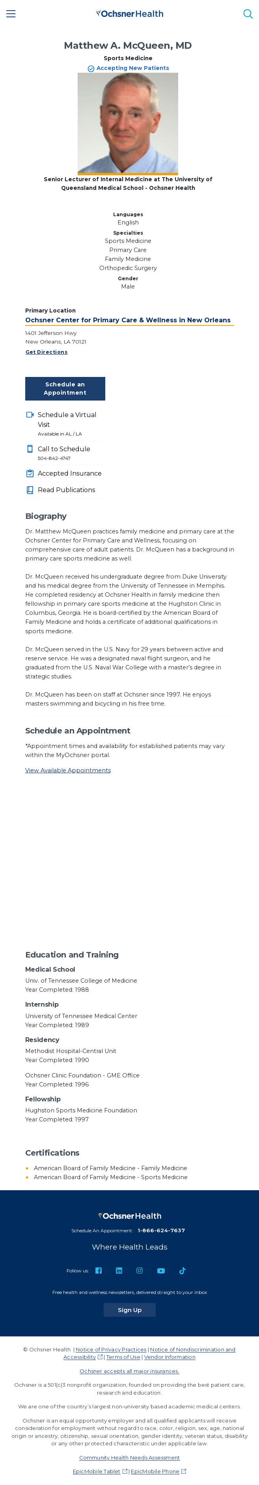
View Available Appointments (68, 770)
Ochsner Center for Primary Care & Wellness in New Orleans (128, 320)
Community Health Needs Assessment (129, 1457)
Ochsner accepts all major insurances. (129, 1371)
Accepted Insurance (70, 473)
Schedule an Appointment (65, 388)
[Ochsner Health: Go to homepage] (129, 12)
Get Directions (47, 352)
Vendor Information (170, 1357)
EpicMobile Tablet (97, 1471)
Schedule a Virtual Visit (71, 424)
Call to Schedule (71, 453)
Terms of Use (123, 1357)
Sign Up (137, 1310)
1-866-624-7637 (161, 1230)
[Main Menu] (11, 14)
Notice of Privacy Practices (111, 1349)
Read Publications (66, 490)
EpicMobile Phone (155, 1471)
